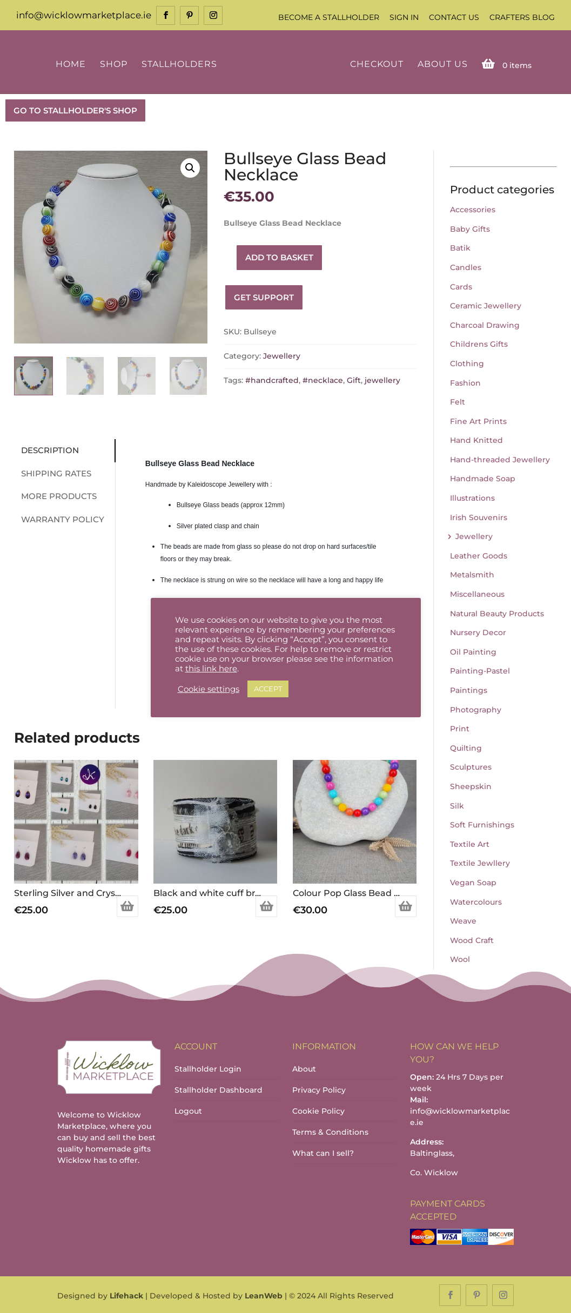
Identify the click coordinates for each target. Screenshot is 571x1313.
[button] (190, 167)
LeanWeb (264, 1294)
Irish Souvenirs (478, 516)
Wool (460, 959)
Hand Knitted (476, 440)
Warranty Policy (58, 518)
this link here (211, 669)
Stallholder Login (207, 1068)
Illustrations (472, 497)
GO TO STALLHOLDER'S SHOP (75, 109)
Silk (457, 805)
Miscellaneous (477, 593)
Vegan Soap (473, 881)
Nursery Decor (478, 632)
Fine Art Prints (478, 420)
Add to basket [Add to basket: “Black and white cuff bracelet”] (266, 905)
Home (72, 63)
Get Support (264, 296)
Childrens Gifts (479, 343)
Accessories (472, 208)
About (304, 1068)
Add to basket (279, 256)
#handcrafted (272, 379)
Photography (475, 708)
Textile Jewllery (480, 862)
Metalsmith (472, 574)
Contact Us (454, 17)
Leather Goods (478, 555)
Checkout (375, 63)
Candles (465, 266)
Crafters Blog (522, 17)
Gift (354, 379)
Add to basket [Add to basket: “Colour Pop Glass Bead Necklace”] (406, 905)
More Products (54, 495)
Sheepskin (471, 785)
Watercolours (476, 901)
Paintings (468, 689)
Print (459, 727)
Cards (461, 286)
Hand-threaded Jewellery (500, 458)
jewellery (382, 379)
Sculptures (471, 766)
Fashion (465, 382)
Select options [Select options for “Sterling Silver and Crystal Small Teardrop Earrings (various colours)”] (127, 905)
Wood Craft (472, 939)
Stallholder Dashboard (218, 1089)
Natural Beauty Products (497, 612)
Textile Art (469, 843)
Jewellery (281, 355)
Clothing (467, 362)
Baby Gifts (470, 228)
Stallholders (181, 63)
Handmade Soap (482, 478)
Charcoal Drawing (485, 324)
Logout (188, 1110)
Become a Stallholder (328, 17)
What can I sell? (323, 1152)
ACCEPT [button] (268, 688)
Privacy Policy (319, 1089)
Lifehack (126, 1294)
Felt (457, 401)
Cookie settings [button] (208, 689)
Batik (460, 247)
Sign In (404, 17)
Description (46, 450)
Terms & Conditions (330, 1131)
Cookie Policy (318, 1110)
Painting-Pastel (480, 670)
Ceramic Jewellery (485, 304)
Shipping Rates (52, 472)
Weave (463, 920)
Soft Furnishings (482, 824)
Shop (115, 63)
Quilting (466, 747)
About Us (441, 63)
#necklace (323, 379)
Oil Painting (473, 651)
